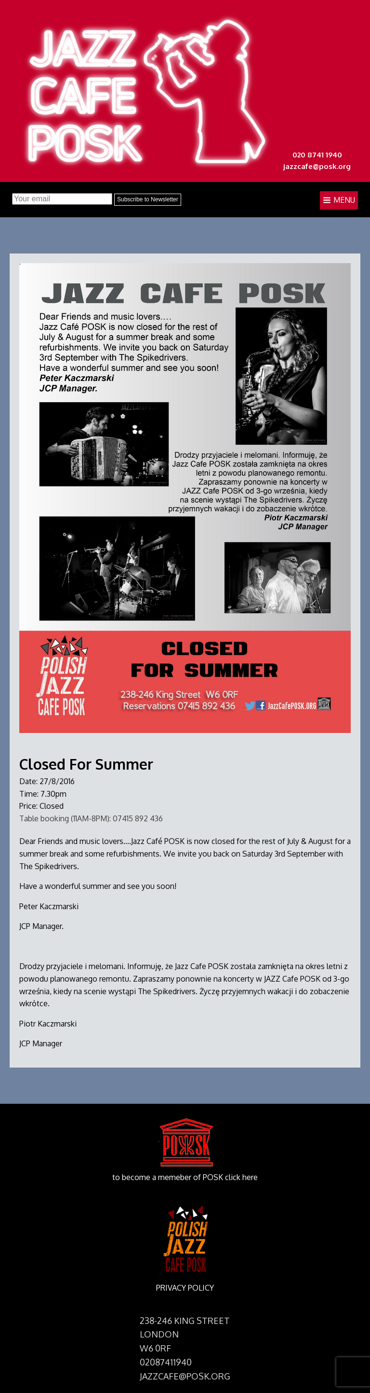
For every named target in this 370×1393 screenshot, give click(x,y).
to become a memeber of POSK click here (185, 1177)
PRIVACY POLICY (185, 1288)
